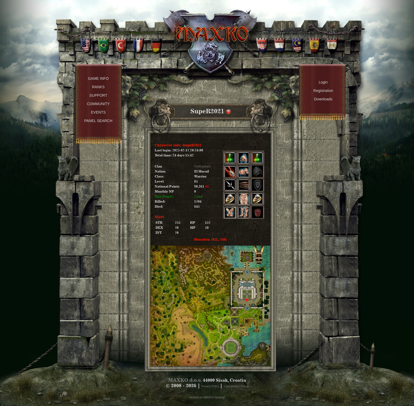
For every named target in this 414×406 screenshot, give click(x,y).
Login (323, 82)
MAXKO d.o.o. (185, 380)
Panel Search (98, 121)
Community (98, 104)
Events (98, 112)
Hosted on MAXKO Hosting (207, 397)
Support (98, 95)
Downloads (323, 99)
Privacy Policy (210, 386)
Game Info (98, 78)
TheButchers (202, 166)
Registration (323, 90)
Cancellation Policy (236, 386)
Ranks (98, 87)
